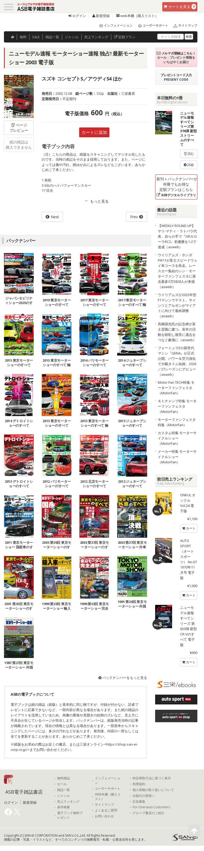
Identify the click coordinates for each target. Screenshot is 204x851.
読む (189, 153)
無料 (23, 37)
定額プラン (124, 37)
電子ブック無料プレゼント (70, 815)
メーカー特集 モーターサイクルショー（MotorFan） (177, 456)
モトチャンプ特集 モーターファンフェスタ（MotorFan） (177, 406)
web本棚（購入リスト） (137, 15)
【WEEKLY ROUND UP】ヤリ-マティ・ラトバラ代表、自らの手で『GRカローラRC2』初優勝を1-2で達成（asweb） (177, 236)
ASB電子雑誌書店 (24, 792)
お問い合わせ (104, 816)
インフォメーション (114, 25)
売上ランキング (68, 801)
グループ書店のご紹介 (148, 813)
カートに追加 (94, 132)
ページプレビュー (19, 127)
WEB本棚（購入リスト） (108, 796)
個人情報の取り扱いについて (153, 790)
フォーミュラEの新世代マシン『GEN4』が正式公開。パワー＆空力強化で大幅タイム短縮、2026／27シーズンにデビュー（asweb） (177, 361)
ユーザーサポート (150, 25)
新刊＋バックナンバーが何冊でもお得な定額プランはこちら (176, 186)
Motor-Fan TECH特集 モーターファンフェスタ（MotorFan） (176, 387)
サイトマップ (183, 25)
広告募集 (139, 801)
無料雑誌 (63, 778)
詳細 (189, 164)
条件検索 (63, 807)
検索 (189, 36)
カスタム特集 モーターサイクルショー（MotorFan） (177, 438)
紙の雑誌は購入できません (19, 144)
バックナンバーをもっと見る (123, 677)
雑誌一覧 (63, 790)
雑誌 (52, 37)
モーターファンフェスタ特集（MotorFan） (177, 422)
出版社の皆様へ (144, 796)
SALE (36, 37)
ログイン (77, 15)
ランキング (96, 37)
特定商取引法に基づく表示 (152, 778)
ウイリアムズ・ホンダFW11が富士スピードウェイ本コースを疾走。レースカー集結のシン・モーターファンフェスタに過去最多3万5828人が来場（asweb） (177, 271)
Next (55, 216)
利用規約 (139, 784)
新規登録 (101, 15)
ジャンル (72, 37)
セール (62, 784)
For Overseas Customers (151, 807)
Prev (134, 216)
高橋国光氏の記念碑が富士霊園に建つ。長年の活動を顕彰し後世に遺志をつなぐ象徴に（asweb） (177, 332)
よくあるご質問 (106, 810)
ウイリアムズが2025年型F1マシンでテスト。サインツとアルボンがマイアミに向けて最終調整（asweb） (177, 305)
